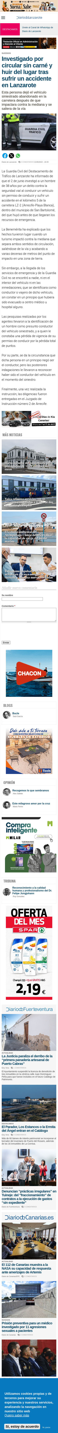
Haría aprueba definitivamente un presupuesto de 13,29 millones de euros (27, 466)
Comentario (8, 606)
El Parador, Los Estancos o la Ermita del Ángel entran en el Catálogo (28, 1129)
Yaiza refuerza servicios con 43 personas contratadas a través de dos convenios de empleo (29, 502)
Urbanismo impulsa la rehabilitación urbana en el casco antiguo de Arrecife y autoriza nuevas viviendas (29, 574)
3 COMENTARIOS (30, 1207)
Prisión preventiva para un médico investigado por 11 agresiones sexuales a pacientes (27, 1327)
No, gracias (46, 1427)
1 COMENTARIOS (19, 1068)
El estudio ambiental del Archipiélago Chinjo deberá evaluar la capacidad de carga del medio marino (28, 536)
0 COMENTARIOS (27, 162)
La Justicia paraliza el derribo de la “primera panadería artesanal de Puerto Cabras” (27, 1060)
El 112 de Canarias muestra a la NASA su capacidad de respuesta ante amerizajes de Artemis (26, 1268)
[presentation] (25, 632)
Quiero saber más (16, 1415)
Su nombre (7, 595)
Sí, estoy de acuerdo (22, 1426)
